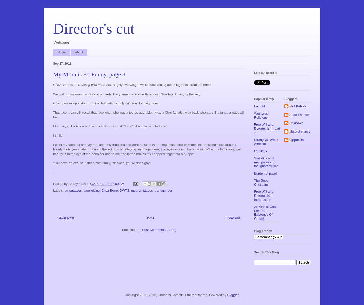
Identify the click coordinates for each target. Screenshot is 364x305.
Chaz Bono (110, 190)
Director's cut (93, 28)
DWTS (124, 190)
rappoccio (296, 140)
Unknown (296, 123)
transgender (163, 190)
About (79, 52)
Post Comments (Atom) (159, 230)
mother (136, 190)
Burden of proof (265, 173)
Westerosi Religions (261, 115)
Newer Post (65, 218)
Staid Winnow (299, 115)
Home (62, 52)
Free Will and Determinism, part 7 (267, 128)
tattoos (148, 190)
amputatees (73, 190)
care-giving (92, 190)
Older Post (233, 218)
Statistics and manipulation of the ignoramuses (266, 162)
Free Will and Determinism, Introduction (264, 195)
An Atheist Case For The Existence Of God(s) (266, 213)
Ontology (260, 151)
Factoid (259, 106)
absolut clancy (299, 131)
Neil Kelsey (297, 106)
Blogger (232, 295)
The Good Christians (261, 182)
